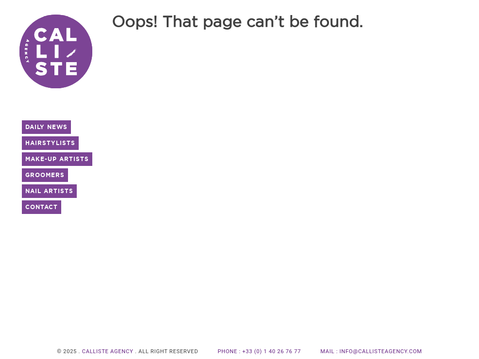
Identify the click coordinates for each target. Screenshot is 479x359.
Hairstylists (50, 143)
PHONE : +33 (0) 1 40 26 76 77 (259, 351)
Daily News (46, 127)
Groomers (45, 175)
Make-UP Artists (57, 159)
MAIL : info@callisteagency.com (371, 351)
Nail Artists (49, 191)
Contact (41, 207)
